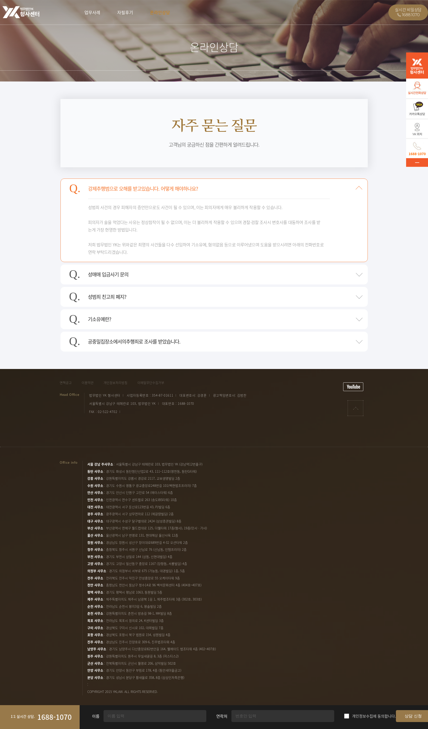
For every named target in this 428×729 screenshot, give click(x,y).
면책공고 (66, 382)
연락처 (221, 716)
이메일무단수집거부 (150, 382)
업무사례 (92, 12)
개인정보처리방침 (115, 382)
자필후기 (125, 12)
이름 (96, 716)
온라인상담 (160, 12)
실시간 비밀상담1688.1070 (408, 12)
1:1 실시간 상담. (23, 716)
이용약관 (88, 382)
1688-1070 (54, 717)
